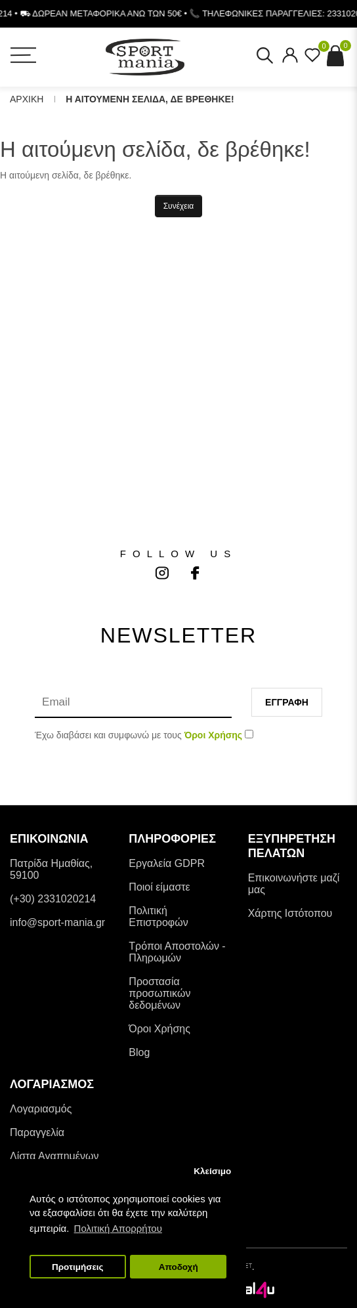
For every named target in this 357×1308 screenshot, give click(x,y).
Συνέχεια (178, 206)
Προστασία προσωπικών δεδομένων (159, 993)
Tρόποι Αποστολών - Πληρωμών (177, 951)
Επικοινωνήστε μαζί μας (294, 883)
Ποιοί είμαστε (159, 887)
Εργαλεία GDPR (167, 863)
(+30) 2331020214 (53, 898)
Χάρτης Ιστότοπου (290, 913)
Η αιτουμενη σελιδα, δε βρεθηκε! (150, 99)
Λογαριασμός (41, 1108)
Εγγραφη (286, 702)
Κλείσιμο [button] (212, 1171)
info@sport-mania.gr (57, 922)
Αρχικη (26, 99)
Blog (139, 1052)
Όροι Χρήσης (159, 1028)
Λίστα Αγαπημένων (54, 1156)
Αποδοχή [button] (178, 1267)
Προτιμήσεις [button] (78, 1267)
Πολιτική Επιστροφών (158, 916)
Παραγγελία (37, 1132)
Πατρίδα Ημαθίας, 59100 (51, 869)
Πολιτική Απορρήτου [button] (118, 1228)
